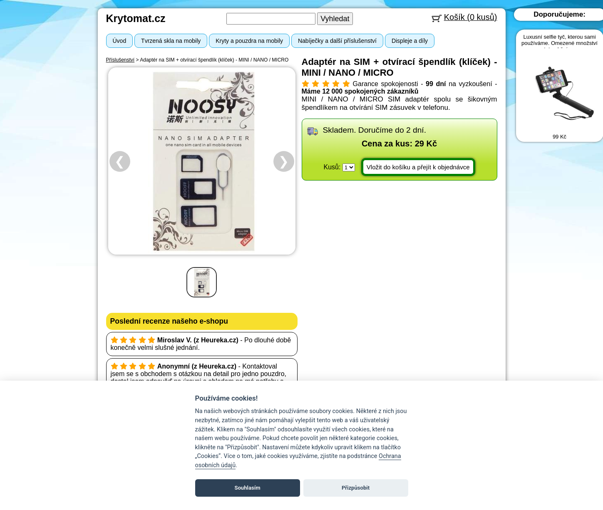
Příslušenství (120, 60)
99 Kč (559, 137)
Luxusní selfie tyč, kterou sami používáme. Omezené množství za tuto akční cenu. (559, 43)
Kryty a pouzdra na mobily (249, 40)
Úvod (120, 40)
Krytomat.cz (136, 18)
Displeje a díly (410, 40)
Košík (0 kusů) (470, 17)
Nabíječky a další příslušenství (337, 40)
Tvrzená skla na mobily (171, 40)
